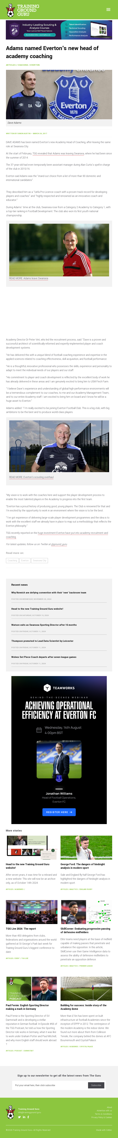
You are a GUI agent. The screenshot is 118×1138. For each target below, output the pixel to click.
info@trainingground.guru (29, 1112)
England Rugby (86, 889)
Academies (19, 889)
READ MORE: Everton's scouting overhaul (31, 477)
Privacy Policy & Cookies (101, 1117)
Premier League (86, 966)
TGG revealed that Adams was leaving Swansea (58, 153)
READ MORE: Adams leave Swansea (28, 278)
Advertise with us (104, 1110)
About (109, 1107)
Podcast (18, 1051)
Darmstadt (29, 1051)
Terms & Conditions (103, 1114)
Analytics (73, 889)
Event (17, 958)
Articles (11, 64)
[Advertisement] (59, 313)
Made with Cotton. (104, 1130)
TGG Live (25, 958)
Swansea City (39, 560)
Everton (35, 64)
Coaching (23, 64)
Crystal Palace (86, 1046)
